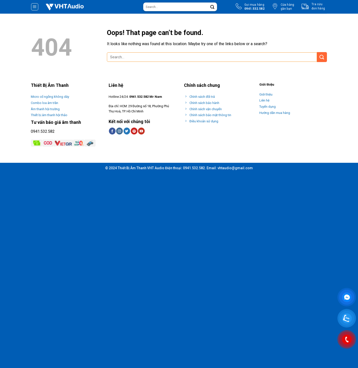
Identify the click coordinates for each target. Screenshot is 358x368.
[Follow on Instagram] (119, 131)
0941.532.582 (43, 131)
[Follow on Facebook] (112, 131)
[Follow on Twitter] (127, 131)
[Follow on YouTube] (141, 131)
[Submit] (212, 7)
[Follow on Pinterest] (134, 131)
